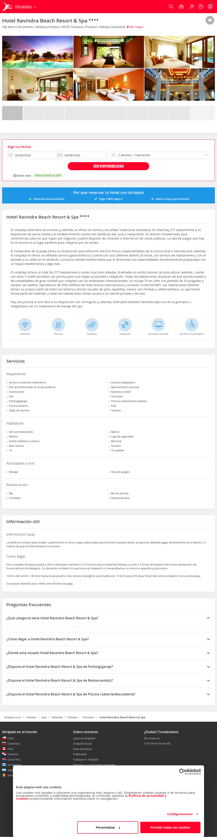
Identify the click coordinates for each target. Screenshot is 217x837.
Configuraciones (180, 814)
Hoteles (31, 717)
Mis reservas (152, 738)
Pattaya (72, 717)
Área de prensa (82, 749)
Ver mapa (135, 27)
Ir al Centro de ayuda (157, 743)
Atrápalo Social (82, 743)
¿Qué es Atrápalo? (84, 738)
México (12, 775)
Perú (10, 749)
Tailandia (56, 717)
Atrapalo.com (12, 717)
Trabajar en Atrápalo (86, 759)
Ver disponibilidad (108, 166)
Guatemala (14, 765)
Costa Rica (13, 759)
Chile (10, 738)
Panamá (12, 754)
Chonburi (88, 717)
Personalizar (108, 827)
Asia (43, 717)
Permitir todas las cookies (170, 827)
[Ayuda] (200, 6)
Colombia (13, 743)
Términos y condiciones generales (94, 765)
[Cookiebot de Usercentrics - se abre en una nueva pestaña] (182, 772)
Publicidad (79, 754)
